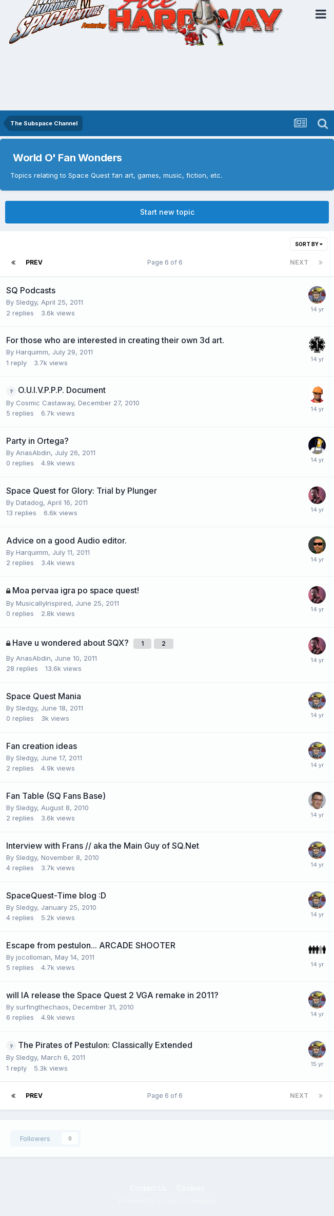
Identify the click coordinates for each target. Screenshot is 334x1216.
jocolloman (33, 957)
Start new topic (167, 212)
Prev (34, 262)
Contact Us (148, 1188)
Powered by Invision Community (167, 1201)
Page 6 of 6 (166, 262)
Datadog (29, 502)
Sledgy (26, 302)
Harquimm (32, 352)
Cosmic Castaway (45, 403)
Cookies (190, 1188)
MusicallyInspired (43, 603)
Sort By (309, 244)
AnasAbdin (33, 452)
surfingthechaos (42, 1007)
